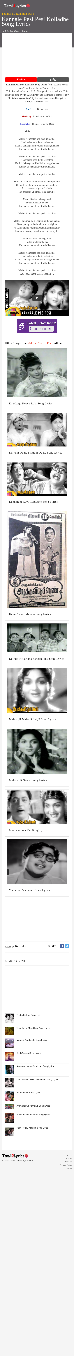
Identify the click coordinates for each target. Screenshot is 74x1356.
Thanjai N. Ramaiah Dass (18, 13)
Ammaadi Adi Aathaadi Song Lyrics (33, 1106)
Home (69, 1155)
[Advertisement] (37, 56)
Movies (69, 1158)
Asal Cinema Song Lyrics (28, 1053)
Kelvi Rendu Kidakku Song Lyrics (32, 1128)
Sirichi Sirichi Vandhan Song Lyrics (33, 1114)
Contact (69, 1168)
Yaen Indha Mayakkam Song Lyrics (33, 1028)
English (21, 79)
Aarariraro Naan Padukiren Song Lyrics (35, 1066)
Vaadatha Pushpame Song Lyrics (29, 890)
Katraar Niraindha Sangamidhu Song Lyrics (36, 658)
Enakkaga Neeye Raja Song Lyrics (31, 403)
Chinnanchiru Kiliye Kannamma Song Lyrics (37, 1079)
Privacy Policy (66, 1165)
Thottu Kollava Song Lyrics (29, 1015)
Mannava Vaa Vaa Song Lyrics (28, 830)
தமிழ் (53, 79)
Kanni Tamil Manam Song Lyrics (30, 614)
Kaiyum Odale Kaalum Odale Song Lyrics (35, 452)
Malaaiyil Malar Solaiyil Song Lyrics (32, 719)
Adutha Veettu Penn (16, 31)
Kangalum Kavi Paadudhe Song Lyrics (33, 501)
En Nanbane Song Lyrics (28, 1093)
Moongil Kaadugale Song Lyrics (32, 1040)
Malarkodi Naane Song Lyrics (28, 780)
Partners (68, 1162)
